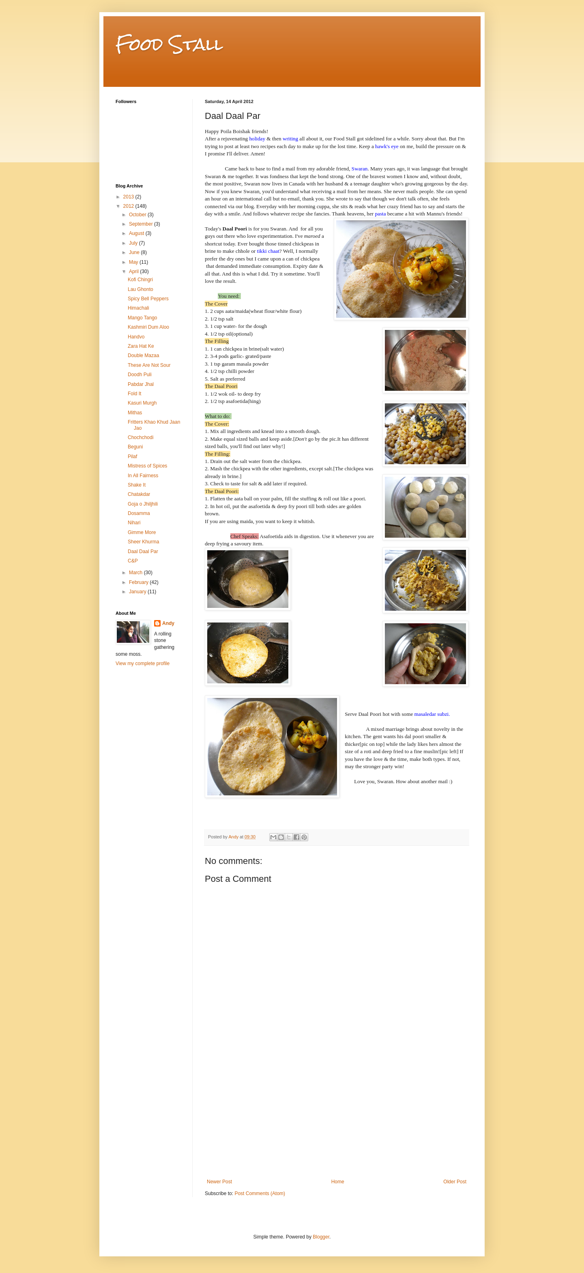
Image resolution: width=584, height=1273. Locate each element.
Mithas (135, 413)
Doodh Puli (140, 374)
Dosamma (139, 513)
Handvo (136, 337)
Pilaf (132, 456)
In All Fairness (143, 475)
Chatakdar (139, 494)
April (134, 271)
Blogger (321, 1237)
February (139, 582)
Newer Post (219, 1182)
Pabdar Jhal (141, 384)
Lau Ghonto (140, 289)
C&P (133, 561)
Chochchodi (140, 437)
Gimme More (142, 532)
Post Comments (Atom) (259, 1193)
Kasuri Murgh (142, 403)
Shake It (137, 485)
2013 (129, 197)
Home (337, 1182)
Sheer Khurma (143, 542)
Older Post (454, 1182)
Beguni (135, 447)
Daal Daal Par (143, 551)
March (136, 572)
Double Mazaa (143, 355)
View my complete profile (143, 663)
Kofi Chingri (140, 279)
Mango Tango (142, 318)
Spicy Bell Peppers (148, 299)
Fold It (134, 393)
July (134, 243)
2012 (129, 206)
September (141, 224)
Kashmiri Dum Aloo (148, 327)
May (134, 262)
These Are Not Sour (149, 365)
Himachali (138, 308)
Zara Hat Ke (141, 346)
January (138, 591)
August (137, 233)
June (135, 252)
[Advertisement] (336, 1118)
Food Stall (169, 44)
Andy (168, 623)
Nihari (134, 523)
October (138, 215)
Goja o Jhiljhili (143, 504)
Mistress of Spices (147, 466)
